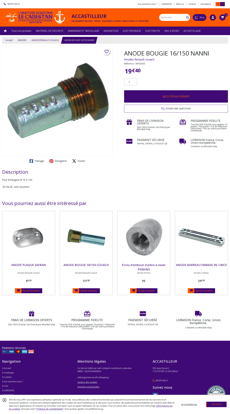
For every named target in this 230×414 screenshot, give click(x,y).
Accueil (8, 40)
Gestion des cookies (87, 382)
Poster (78, 161)
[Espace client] (213, 17)
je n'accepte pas (189, 404)
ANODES (22, 40)
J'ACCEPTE (216, 404)
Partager (37, 161)
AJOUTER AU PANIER (176, 96)
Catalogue (8, 372)
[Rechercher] (187, 17)
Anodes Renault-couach (139, 59)
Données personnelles (88, 386)
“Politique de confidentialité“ (50, 408)
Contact (192, 4)
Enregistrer (58, 161)
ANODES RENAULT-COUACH (45, 40)
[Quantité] (130, 82)
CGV (5, 386)
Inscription (206, 4)
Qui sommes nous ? (12, 381)
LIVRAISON (8, 390)
